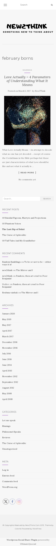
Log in (5, 470)
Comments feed (10, 481)
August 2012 (8, 387)
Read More (27, 172)
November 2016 (10, 348)
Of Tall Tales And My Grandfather (18, 240)
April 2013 (7, 370)
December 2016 (9, 342)
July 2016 (6, 353)
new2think (7, 270)
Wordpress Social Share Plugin (22, 540)
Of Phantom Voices (11, 223)
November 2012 (9, 376)
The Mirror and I (24, 270)
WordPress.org (9, 487)
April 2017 (7, 330)
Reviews (6, 437)
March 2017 (7, 336)
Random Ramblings (11, 262)
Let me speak (8, 420)
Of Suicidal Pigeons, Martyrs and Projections (24, 218)
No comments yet (27, 179)
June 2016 (7, 359)
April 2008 (7, 399)
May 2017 (6, 325)
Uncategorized (9, 449)
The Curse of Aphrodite (14, 235)
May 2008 (7, 393)
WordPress (36, 529)
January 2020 (8, 313)
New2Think (40, 91)
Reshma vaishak (10, 292)
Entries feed (8, 475)
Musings (27, 70)
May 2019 (6, 319)
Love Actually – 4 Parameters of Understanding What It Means (27, 81)
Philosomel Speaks (11, 431)
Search (47, 199)
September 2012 (10, 382)
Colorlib (18, 529)
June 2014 (7, 365)
